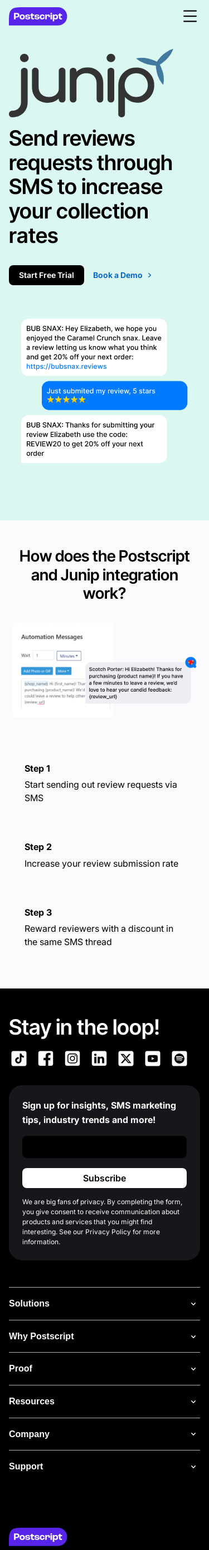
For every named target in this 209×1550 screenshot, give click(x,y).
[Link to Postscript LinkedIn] (99, 1060)
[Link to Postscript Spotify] (179, 1060)
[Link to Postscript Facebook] (46, 1060)
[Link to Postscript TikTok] (19, 1060)
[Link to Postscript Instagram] (72, 1060)
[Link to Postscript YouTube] (153, 1060)
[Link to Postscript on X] (126, 1060)
